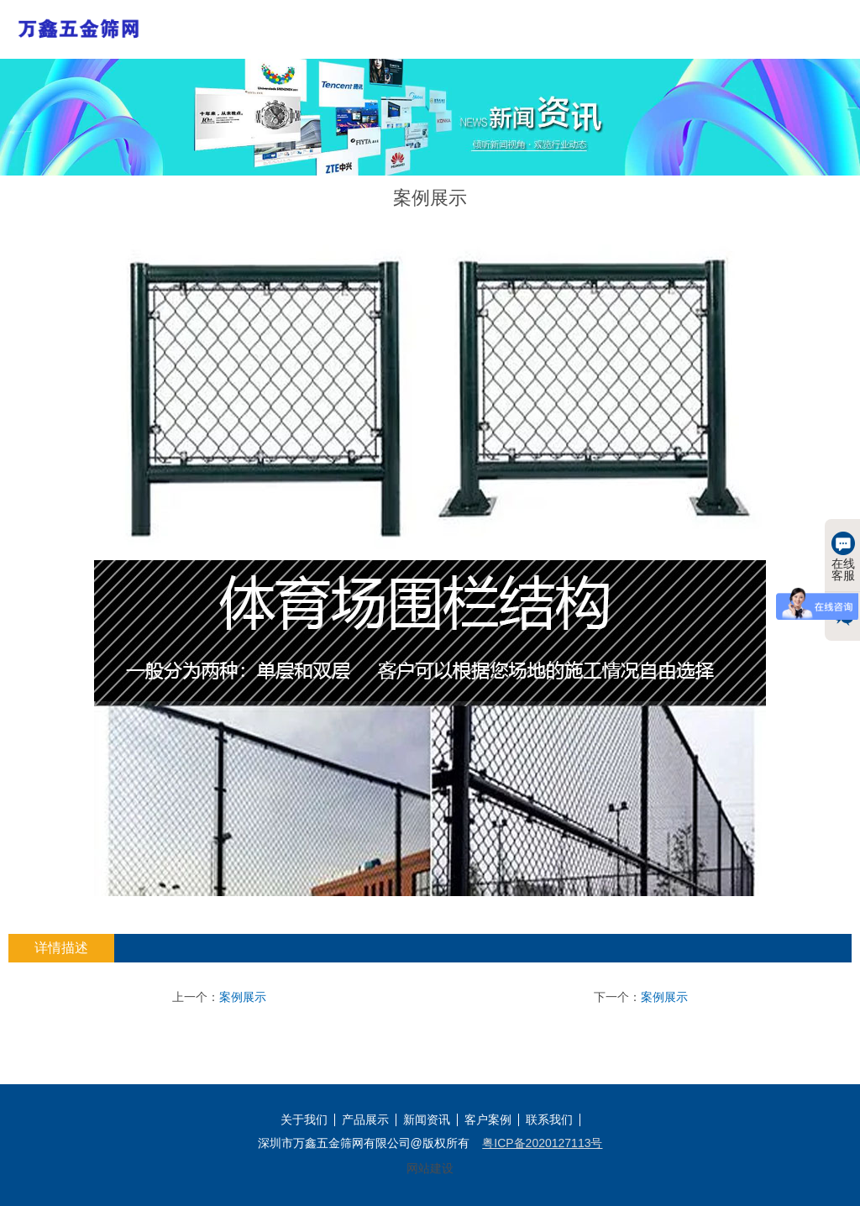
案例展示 (242, 997)
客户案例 (487, 1120)
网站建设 (430, 1168)
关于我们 (304, 1120)
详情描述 (61, 948)
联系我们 (549, 1120)
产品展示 (365, 1120)
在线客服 (843, 557)
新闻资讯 (426, 1120)
